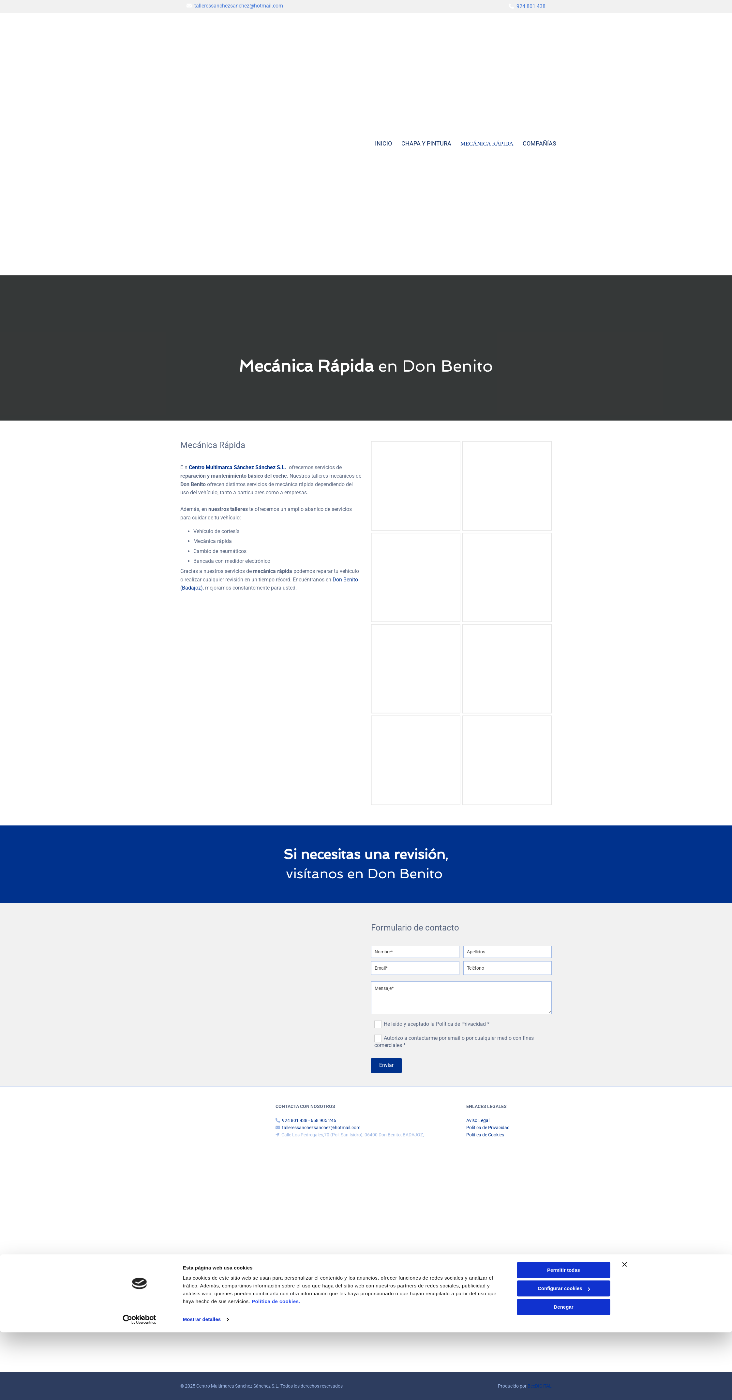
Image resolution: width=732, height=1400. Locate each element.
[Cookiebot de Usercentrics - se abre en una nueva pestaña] (139, 1387)
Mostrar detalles (202, 1387)
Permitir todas (563, 1338)
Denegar (563, 1374)
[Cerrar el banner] (624, 1332)
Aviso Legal (477, 1120)
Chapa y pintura (427, 143)
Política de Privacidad (488, 1127)
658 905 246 (323, 1120)
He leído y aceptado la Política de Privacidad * (436, 1024)
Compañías (540, 143)
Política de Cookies (485, 1134)
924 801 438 (530, 6)
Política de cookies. (276, 1369)
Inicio (383, 143)
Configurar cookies (564, 1356)
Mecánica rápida (487, 143)
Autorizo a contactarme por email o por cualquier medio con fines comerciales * (454, 1041)
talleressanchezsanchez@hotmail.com (238, 6)
